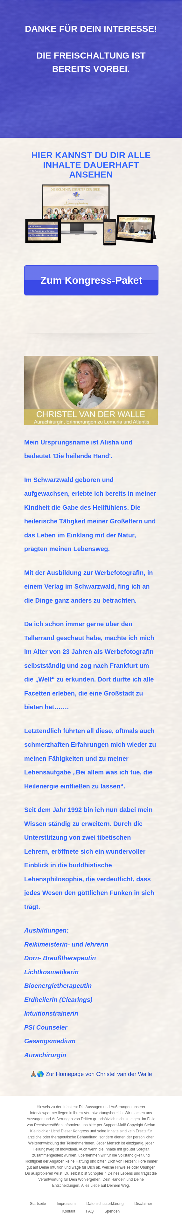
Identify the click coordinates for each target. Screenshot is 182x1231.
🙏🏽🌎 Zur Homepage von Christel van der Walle (91, 1074)
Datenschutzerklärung (105, 1203)
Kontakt (68, 1211)
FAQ (90, 1211)
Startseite (38, 1203)
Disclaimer (143, 1203)
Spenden (112, 1211)
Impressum (66, 1203)
